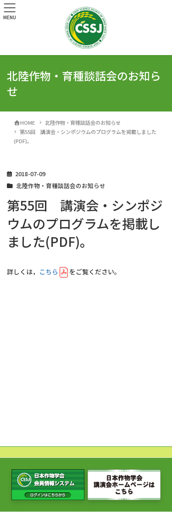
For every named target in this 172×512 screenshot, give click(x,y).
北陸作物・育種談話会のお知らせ (60, 185)
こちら (48, 271)
